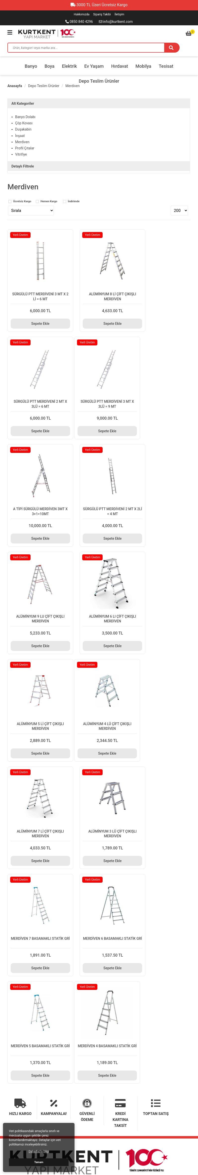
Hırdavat (119, 66)
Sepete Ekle (35, 314)
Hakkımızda (81, 14)
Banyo (31, 66)
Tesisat (166, 66)
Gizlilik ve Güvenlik (111, 978)
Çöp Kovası (24, 123)
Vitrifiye (21, 154)
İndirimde (73, 201)
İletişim (119, 14)
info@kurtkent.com (116, 22)
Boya (49, 66)
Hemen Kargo (48, 201)
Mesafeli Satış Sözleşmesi (117, 988)
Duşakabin (23, 129)
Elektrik (69, 66)
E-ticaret (174, 1155)
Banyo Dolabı (25, 117)
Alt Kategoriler (22, 103)
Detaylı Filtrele (22, 166)
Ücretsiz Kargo (22, 201)
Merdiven (72, 86)
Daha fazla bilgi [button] (39, 1151)
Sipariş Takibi (102, 14)
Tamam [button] (38, 1162)
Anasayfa (14, 86)
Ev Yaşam (94, 66)
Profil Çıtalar (24, 148)
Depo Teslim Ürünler (99, 81)
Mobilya (143, 66)
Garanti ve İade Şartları (24, 988)
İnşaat (20, 136)
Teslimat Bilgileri (20, 978)
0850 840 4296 (79, 22)
